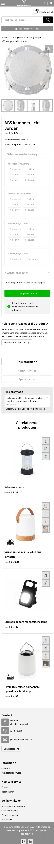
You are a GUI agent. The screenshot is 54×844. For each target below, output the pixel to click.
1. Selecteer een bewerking (20, 154)
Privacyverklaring (10, 814)
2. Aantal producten (16, 273)
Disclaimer (6, 819)
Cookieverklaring (9, 810)
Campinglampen (33, 37)
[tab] (26, 361)
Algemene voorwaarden (13, 806)
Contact (5, 787)
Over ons (5, 768)
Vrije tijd (19, 37)
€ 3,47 (11, 627)
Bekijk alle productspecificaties (20, 144)
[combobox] (22, 19)
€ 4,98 (11, 696)
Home (4, 37)
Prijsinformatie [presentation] (27, 362)
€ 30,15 (12, 562)
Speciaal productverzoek (27, 28)
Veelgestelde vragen (11, 772)
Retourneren (7, 791)
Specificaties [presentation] (26, 379)
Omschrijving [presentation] (27, 370)
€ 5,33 (11, 492)
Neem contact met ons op (17, 342)
